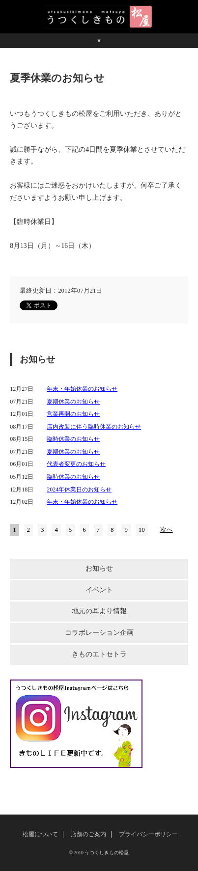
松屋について (40, 834)
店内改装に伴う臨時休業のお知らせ (94, 426)
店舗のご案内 (88, 834)
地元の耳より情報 (99, 611)
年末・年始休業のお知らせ (82, 388)
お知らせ (99, 568)
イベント (99, 590)
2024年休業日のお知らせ (79, 489)
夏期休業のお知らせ (73, 401)
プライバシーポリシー (148, 834)
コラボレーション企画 (99, 632)
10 (142, 529)
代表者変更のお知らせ (76, 464)
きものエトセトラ (99, 654)
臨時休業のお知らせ (73, 439)
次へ (166, 529)
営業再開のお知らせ (73, 413)
